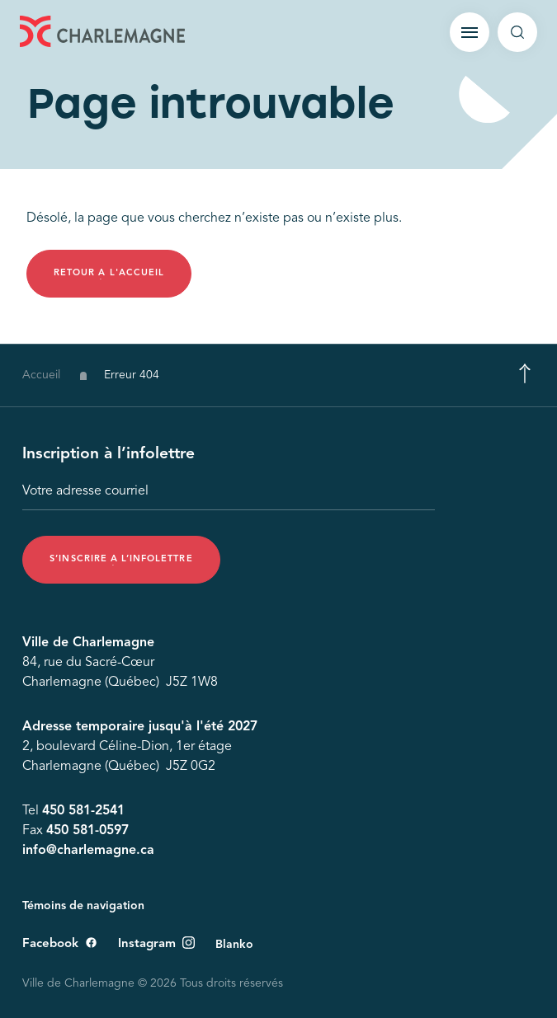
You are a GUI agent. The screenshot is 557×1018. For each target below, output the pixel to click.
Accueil (41, 378)
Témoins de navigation (83, 906)
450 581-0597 (87, 831)
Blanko (234, 944)
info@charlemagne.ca (88, 851)
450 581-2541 (83, 812)
